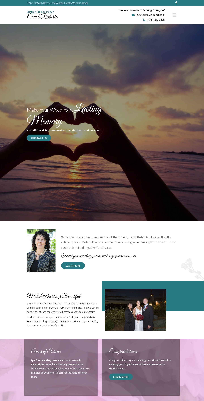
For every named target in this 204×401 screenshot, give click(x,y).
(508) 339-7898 (156, 19)
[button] (39, 136)
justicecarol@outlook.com (151, 14)
